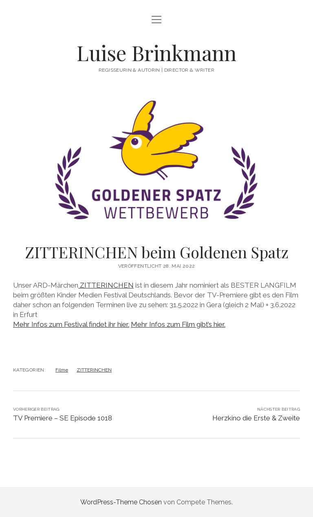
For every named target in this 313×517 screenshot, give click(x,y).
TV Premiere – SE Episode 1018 (62, 418)
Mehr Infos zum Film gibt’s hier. (178, 324)
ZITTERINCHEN (106, 285)
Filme (61, 370)
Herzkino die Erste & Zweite (256, 418)
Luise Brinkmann (156, 52)
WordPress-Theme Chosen (121, 502)
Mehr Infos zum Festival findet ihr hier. (71, 324)
